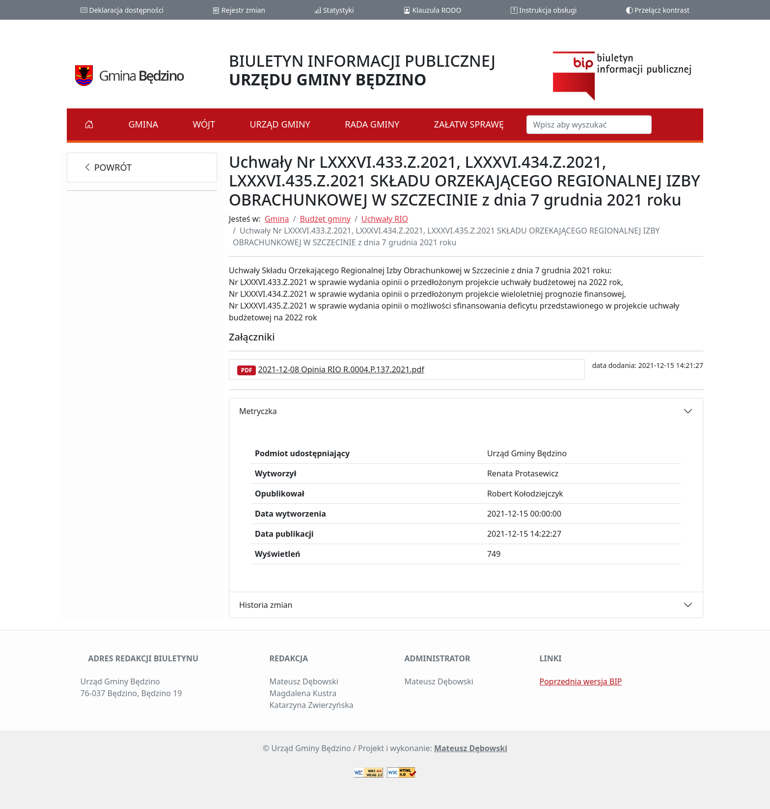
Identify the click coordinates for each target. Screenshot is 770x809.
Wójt (204, 124)
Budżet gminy (325, 218)
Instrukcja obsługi (544, 10)
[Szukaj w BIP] (589, 124)
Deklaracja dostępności (122, 10)
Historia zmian (265, 605)
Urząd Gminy (279, 124)
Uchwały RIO (384, 218)
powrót (107, 167)
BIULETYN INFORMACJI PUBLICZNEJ (362, 70)
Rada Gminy (372, 124)
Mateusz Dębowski (470, 748)
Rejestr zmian (239, 10)
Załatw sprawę (469, 124)
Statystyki (334, 10)
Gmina (143, 124)
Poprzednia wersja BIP (581, 681)
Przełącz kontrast (658, 10)
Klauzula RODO (432, 10)
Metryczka (258, 411)
